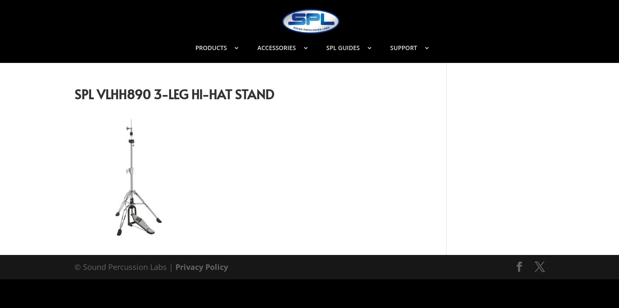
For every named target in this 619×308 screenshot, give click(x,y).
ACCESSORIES (277, 48)
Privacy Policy (201, 267)
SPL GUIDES (343, 48)
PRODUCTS (211, 48)
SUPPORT (403, 48)
